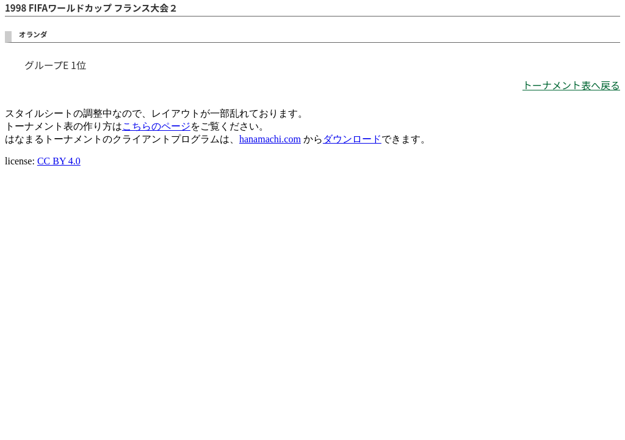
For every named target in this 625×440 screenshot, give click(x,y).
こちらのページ (156, 126)
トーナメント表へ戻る (571, 85)
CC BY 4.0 (59, 161)
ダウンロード (352, 139)
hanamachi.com (270, 139)
